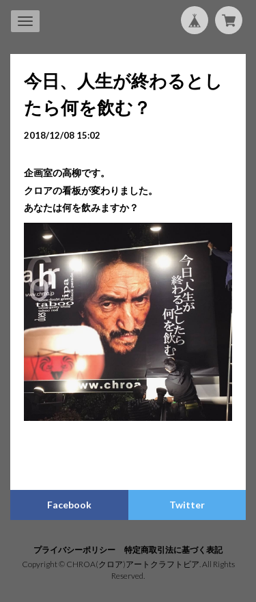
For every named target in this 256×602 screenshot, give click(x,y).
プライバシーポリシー (74, 550)
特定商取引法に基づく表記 (173, 550)
